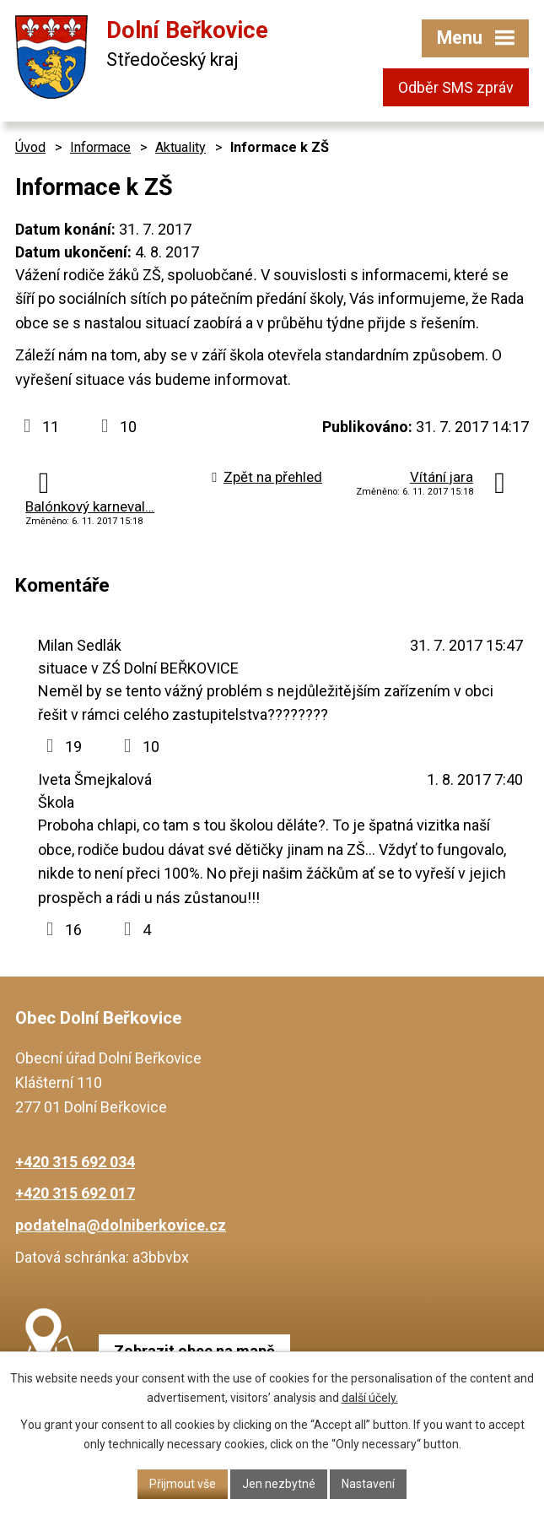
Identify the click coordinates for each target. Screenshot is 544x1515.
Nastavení (368, 1484)
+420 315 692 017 (75, 1193)
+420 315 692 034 (75, 1162)
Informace (100, 147)
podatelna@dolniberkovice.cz (120, 1225)
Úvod (30, 147)
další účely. (370, 1397)
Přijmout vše (182, 1484)
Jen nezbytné (278, 1484)
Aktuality (180, 147)
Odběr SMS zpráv (456, 87)
